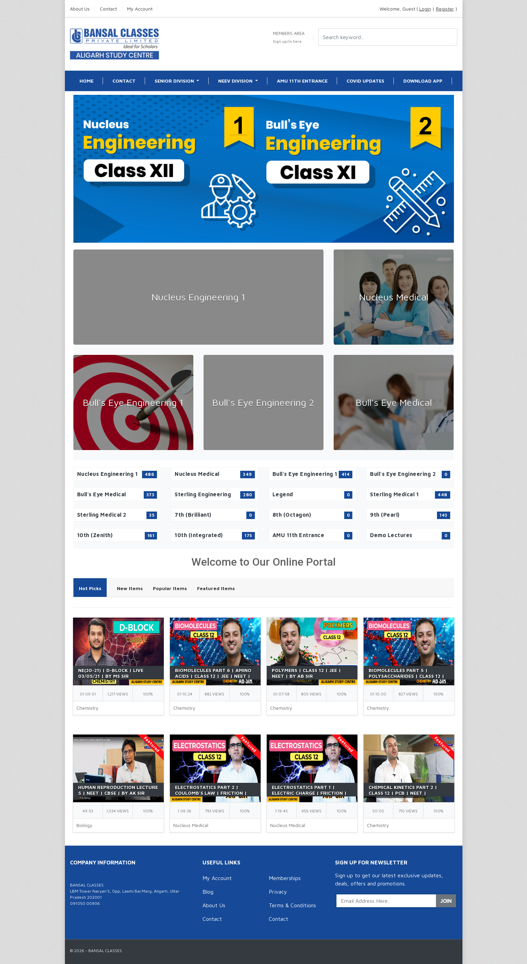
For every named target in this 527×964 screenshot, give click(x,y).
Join (446, 901)
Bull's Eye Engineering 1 (133, 402)
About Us (214, 905)
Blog (208, 892)
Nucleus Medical (393, 297)
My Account (217, 878)
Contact (212, 919)
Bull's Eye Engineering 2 (263, 402)
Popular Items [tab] (170, 588)
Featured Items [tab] (216, 588)
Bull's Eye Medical (394, 402)
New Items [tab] (130, 588)
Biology (84, 825)
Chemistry (87, 708)
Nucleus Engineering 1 (198, 297)
